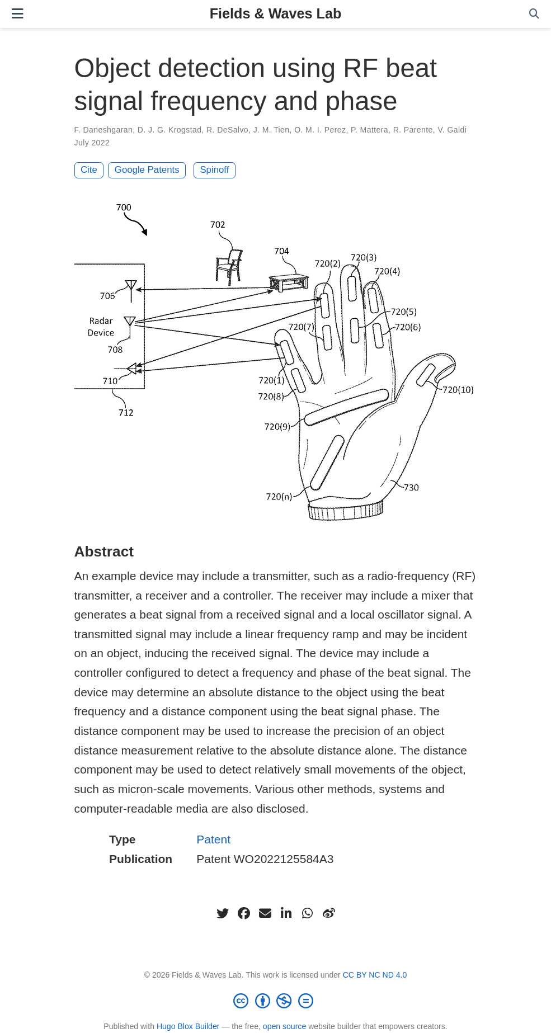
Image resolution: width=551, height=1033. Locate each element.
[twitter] (222, 913)
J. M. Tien (271, 129)
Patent (213, 839)
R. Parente (413, 129)
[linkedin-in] (286, 913)
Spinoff (214, 169)
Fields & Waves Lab (276, 13)
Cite (89, 169)
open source (284, 1026)
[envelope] (265, 913)
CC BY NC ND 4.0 (375, 974)
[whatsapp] (307, 913)
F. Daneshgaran (103, 129)
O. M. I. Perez (320, 129)
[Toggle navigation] (17, 13)
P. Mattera (369, 129)
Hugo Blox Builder (188, 1026)
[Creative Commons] (275, 1000)
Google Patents (147, 169)
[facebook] (244, 913)
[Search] (534, 14)
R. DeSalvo (227, 129)
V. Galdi (452, 129)
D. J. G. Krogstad (170, 129)
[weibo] (329, 913)
